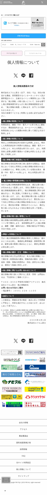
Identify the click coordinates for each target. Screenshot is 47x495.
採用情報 (23, 449)
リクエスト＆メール (35, 53)
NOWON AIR (6, 480)
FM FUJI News (24, 36)
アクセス (23, 429)
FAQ (23, 456)
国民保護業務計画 (23, 442)
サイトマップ (23, 476)
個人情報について (23, 469)
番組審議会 (23, 436)
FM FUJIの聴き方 (12, 53)
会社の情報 (23, 422)
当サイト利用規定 (23, 462)
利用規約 (16, 25)
